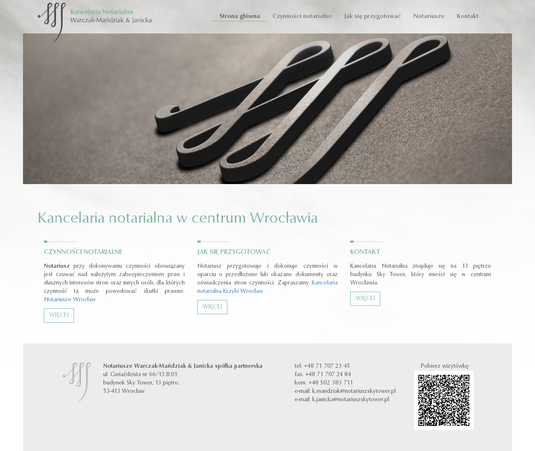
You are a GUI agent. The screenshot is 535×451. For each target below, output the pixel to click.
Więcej (59, 315)
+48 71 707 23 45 (327, 366)
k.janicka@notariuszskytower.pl (350, 400)
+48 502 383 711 (330, 383)
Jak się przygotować (372, 16)
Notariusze (428, 16)
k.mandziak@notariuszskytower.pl (354, 392)
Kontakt (468, 16)
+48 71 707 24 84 (328, 375)
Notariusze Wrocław (70, 300)
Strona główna (239, 16)
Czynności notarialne (302, 16)
